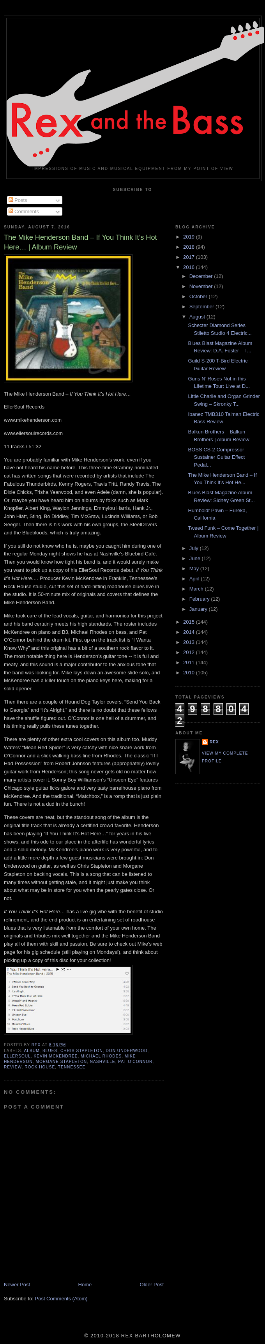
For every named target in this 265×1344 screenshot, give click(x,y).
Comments (24, 211)
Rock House (40, 1067)
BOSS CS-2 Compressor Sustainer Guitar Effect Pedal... (216, 457)
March (197, 589)
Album (31, 1051)
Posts (18, 200)
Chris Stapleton (81, 1051)
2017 (189, 257)
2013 (189, 642)
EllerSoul (17, 1056)
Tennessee (71, 1067)
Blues (49, 1051)
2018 (189, 247)
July (194, 548)
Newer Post (17, 1284)
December (201, 276)
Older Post (152, 1284)
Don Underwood (126, 1051)
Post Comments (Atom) (61, 1299)
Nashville (102, 1061)
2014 (189, 632)
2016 (189, 267)
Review (12, 1067)
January (199, 609)
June (195, 558)
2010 (189, 673)
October (199, 296)
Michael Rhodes (101, 1056)
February (200, 599)
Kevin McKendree (56, 1056)
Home (85, 1284)
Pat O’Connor (135, 1061)
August (198, 317)
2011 (189, 662)
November (201, 286)
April (195, 579)
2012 (189, 652)
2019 (189, 237)
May (194, 568)
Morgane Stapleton (61, 1061)
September (202, 306)
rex (214, 742)
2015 (189, 622)
